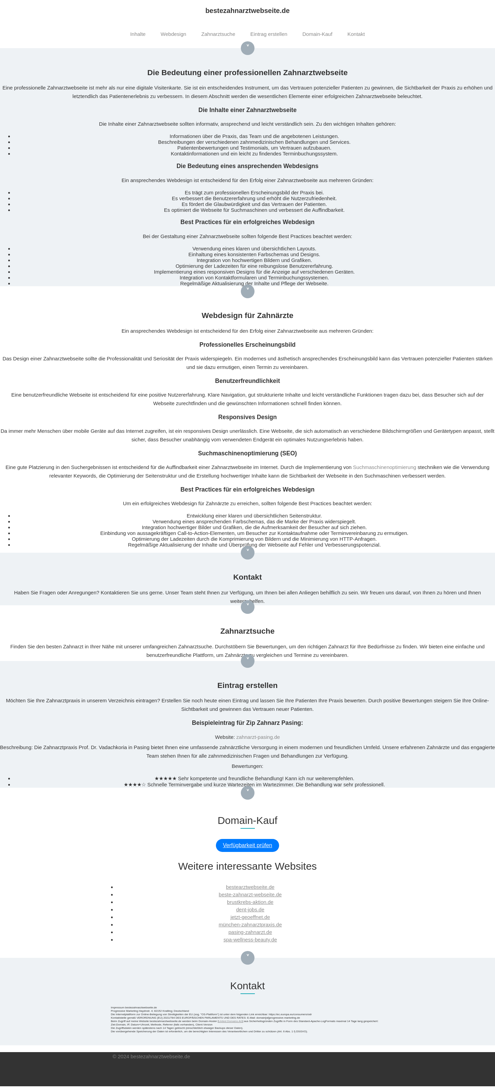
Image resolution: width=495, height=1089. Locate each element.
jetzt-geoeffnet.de (250, 917)
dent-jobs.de (250, 909)
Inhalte (138, 34)
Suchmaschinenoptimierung (384, 467)
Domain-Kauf (317, 34)
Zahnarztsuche (218, 34)
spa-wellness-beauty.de (250, 939)
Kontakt (356, 34)
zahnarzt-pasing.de (258, 737)
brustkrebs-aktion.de (250, 902)
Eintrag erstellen (268, 34)
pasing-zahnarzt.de (250, 932)
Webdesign (173, 34)
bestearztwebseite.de (250, 887)
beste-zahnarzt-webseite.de (250, 894)
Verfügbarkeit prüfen (247, 845)
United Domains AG (230, 1021)
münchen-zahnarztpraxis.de (250, 924)
